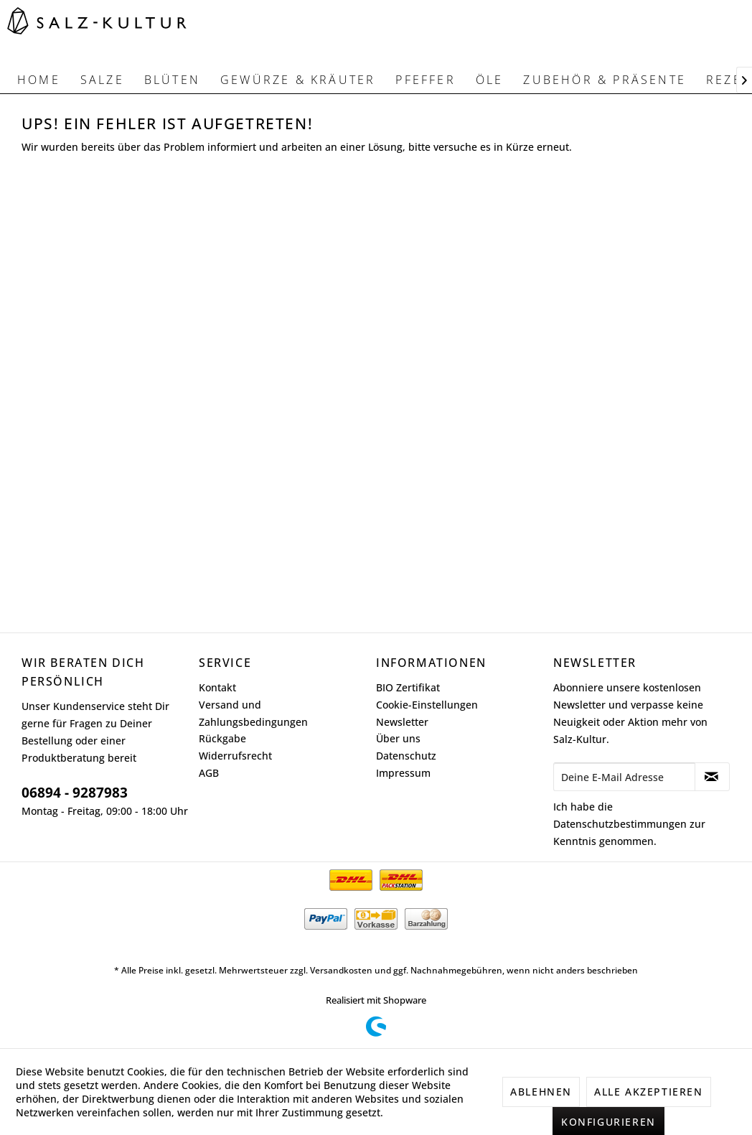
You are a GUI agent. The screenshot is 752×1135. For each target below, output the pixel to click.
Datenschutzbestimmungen (620, 824)
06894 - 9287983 (75, 792)
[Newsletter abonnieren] (712, 776)
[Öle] (490, 79)
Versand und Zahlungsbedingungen (253, 713)
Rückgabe (222, 738)
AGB (209, 773)
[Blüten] (172, 79)
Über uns (398, 738)
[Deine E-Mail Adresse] (624, 776)
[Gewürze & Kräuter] (297, 79)
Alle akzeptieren (648, 1091)
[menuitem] (38, 79)
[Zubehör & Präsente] (604, 79)
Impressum (403, 773)
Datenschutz (406, 755)
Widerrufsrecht (235, 755)
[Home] (38, 79)
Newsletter (402, 722)
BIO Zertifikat (408, 687)
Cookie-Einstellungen (427, 704)
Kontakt (217, 687)
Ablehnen (541, 1091)
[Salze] (102, 79)
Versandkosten (341, 970)
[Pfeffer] (425, 79)
